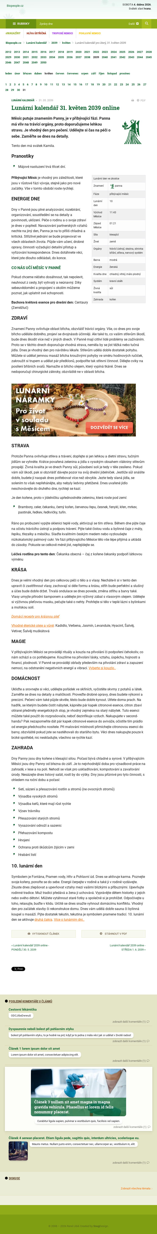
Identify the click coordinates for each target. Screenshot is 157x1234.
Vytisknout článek (43, 933)
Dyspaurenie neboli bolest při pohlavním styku (41, 1029)
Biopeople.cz (15, 5)
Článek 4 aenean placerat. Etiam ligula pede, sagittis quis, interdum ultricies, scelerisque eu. (74, 1138)
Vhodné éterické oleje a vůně (32, 626)
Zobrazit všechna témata (135, 1188)
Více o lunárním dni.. (69, 920)
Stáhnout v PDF (113, 933)
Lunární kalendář (36, 42)
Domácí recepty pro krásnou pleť (35, 616)
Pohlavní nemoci (90, 33)
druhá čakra (43, 920)
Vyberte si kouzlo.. (102, 668)
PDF (141, 100)
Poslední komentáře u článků (28, 1001)
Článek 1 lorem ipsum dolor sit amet (34, 1049)
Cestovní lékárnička (23, 1009)
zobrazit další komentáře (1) (129, 1021)
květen (66, 42)
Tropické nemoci (62, 33)
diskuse (12, 1178)
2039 (54, 42)
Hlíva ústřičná (36, 33)
